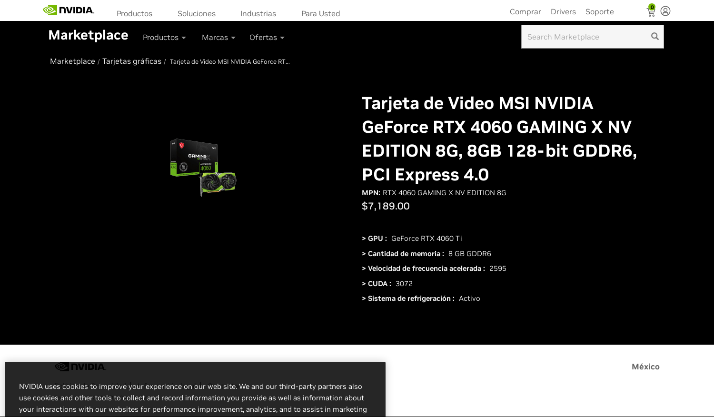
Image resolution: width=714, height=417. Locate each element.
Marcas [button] (219, 37)
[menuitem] (137, 12)
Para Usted (320, 13)
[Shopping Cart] (652, 13)
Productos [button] (165, 37)
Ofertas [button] (267, 37)
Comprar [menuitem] (525, 11)
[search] (655, 37)
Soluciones (197, 13)
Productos (134, 13)
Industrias (258, 13)
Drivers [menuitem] (563, 11)
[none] (665, 12)
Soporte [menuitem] (599, 11)
